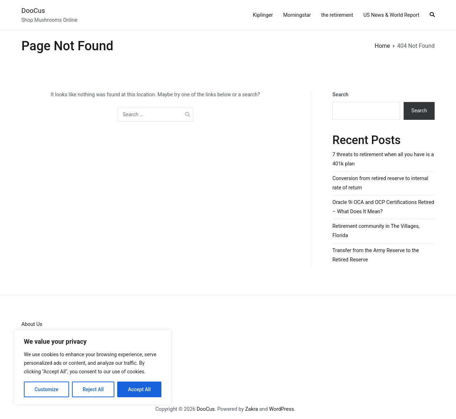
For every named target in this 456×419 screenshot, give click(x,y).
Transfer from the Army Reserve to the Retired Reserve (375, 255)
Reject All (93, 389)
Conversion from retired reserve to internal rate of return (380, 183)
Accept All (139, 389)
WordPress (281, 409)
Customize (46, 389)
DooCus (33, 10)
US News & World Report (391, 15)
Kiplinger (263, 15)
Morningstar (297, 15)
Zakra (251, 409)
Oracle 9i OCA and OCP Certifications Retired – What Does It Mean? (383, 207)
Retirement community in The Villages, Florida (376, 231)
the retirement (337, 15)
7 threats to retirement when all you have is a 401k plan (383, 159)
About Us (31, 324)
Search (340, 95)
